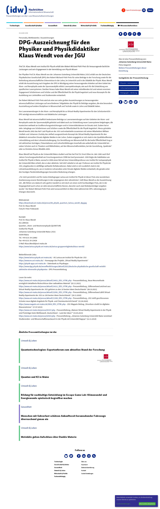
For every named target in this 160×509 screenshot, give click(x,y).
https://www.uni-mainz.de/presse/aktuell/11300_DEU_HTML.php (45, 298)
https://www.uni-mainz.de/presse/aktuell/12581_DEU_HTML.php (45, 292)
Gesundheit (52, 25)
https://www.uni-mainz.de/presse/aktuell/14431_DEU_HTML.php (45, 280)
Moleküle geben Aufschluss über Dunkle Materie (49, 437)
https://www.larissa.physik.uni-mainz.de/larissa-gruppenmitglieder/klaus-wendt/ (51, 246)
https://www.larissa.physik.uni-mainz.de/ (35, 257)
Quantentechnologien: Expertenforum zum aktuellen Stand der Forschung (63, 350)
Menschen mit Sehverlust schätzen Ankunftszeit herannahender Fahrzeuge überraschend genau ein (63, 417)
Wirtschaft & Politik (88, 25)
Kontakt (83, 471)
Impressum (84, 465)
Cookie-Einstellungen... (123, 504)
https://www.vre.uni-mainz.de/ (31, 260)
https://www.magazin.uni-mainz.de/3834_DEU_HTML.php (42, 304)
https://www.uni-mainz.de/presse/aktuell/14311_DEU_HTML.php (45, 286)
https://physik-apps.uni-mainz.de (32, 263)
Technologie (14, 25)
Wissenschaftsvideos (127, 25)
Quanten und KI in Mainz (35, 377)
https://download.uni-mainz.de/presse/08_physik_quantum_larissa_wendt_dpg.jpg (53, 203)
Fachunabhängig (106, 25)
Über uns (83, 462)
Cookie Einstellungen (87, 474)
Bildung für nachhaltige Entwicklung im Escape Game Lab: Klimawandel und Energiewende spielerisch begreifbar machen (64, 396)
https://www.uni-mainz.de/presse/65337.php (37, 310)
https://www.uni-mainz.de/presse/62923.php (37, 316)
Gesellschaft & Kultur (33, 25)
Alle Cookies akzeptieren (147, 504)
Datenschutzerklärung (87, 468)
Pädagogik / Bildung (128, 93)
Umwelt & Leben (69, 25)
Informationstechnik (128, 88)
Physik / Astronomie (128, 83)
